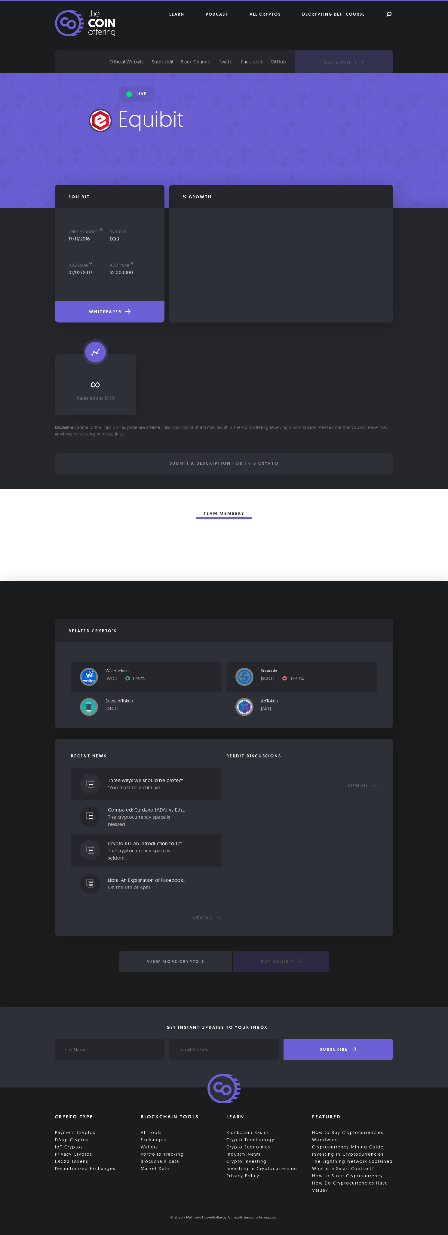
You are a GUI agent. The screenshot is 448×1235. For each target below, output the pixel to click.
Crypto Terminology (250, 1139)
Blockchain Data (160, 1161)
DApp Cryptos (72, 1139)
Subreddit (163, 62)
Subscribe (338, 1049)
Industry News (243, 1154)
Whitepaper (109, 311)
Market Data (155, 1168)
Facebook (252, 62)
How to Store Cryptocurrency (347, 1175)
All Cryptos (265, 14)
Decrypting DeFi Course (333, 14)
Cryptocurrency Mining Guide (348, 1147)
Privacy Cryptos (73, 1154)
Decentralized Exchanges (85, 1168)
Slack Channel (196, 62)
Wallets (149, 1147)
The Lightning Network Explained (352, 1161)
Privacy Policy (242, 1175)
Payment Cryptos (75, 1132)
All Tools (151, 1132)
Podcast (217, 14)
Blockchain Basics (247, 1132)
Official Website (126, 62)
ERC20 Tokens (71, 1161)
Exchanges (153, 1139)
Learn (176, 14)
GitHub (278, 62)
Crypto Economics (248, 1147)
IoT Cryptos (69, 1147)
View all (207, 918)
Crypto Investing (246, 1161)
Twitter (226, 62)
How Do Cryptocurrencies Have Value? (350, 1186)
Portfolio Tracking (162, 1154)
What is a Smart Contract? (343, 1168)
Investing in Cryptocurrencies (262, 1168)
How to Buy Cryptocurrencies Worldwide (347, 1136)
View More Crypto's (175, 961)
